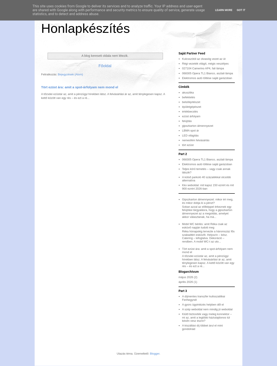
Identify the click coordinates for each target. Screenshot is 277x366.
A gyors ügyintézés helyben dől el (203, 304)
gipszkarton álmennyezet (197, 125)
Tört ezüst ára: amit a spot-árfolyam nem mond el (79, 87)
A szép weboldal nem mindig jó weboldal (207, 309)
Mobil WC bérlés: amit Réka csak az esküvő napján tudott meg (204, 225)
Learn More (223, 10)
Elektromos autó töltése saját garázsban (207, 78)
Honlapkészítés (85, 28)
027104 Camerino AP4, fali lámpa (203, 68)
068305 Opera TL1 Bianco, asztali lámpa (207, 73)
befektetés (188, 97)
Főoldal (104, 66)
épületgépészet (191, 106)
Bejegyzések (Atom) (70, 74)
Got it (241, 10)
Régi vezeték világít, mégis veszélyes (205, 63)
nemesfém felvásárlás (195, 140)
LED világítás (190, 135)
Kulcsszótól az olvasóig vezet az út (203, 58)
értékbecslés (190, 111)
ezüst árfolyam (191, 116)
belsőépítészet (191, 102)
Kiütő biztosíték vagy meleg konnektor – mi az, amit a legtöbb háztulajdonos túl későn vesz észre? (207, 317)
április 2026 (186, 282)
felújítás (187, 121)
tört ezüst (187, 145)
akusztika (188, 92)
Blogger (154, 353)
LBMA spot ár (190, 130)
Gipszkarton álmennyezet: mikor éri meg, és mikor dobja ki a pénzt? (207, 201)
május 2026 (186, 277)
